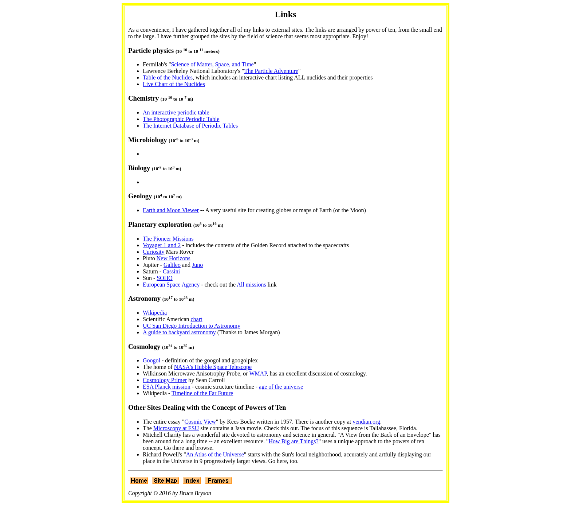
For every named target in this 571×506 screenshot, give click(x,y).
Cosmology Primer (165, 380)
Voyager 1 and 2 (162, 245)
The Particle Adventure (271, 71)
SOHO (165, 278)
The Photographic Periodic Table (181, 119)
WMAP (258, 373)
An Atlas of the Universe (215, 454)
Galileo (172, 265)
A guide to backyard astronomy (179, 332)
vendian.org (366, 422)
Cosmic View (200, 422)
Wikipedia (155, 313)
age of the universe (281, 387)
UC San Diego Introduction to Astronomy (191, 326)
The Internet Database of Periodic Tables (190, 125)
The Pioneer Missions (168, 239)
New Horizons (173, 258)
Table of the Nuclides (168, 77)
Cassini (171, 271)
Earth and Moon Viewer (171, 210)
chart (196, 319)
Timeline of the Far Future (202, 393)
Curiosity (154, 252)
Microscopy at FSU (176, 428)
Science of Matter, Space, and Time (212, 64)
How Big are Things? (294, 441)
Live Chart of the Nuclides (174, 84)
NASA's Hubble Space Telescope (213, 367)
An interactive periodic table (176, 112)
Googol (151, 360)
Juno (197, 265)
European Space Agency (171, 284)
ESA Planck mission (166, 387)
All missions (251, 284)
